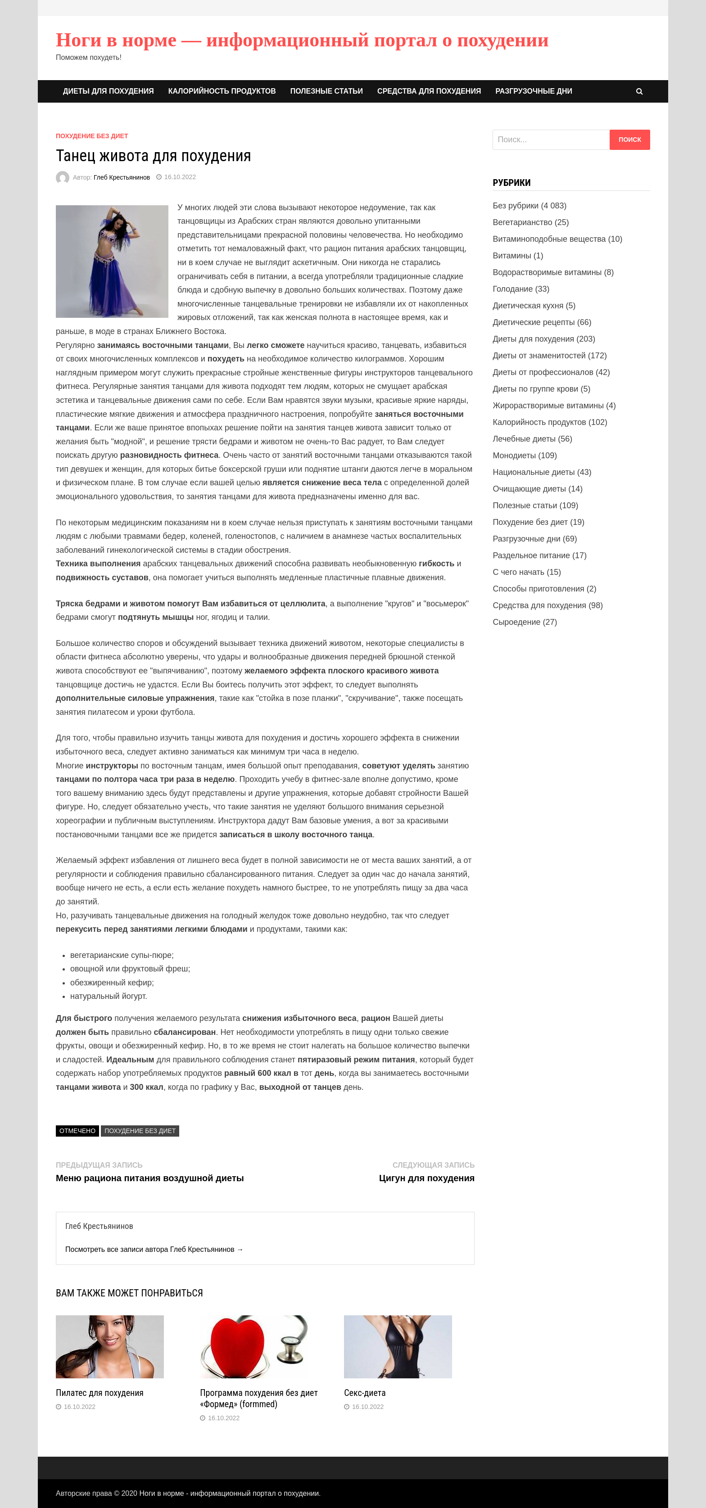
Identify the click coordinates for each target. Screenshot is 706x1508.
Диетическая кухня (528, 305)
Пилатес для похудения (100, 1392)
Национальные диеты (534, 472)
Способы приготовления (538, 588)
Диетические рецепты (534, 322)
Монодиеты (514, 455)
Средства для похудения (429, 91)
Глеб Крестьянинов (122, 177)
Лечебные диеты (524, 438)
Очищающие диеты (529, 488)
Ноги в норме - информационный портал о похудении (229, 1493)
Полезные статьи (326, 91)
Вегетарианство (522, 222)
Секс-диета (364, 1392)
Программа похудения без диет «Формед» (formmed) (259, 1398)
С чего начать (518, 572)
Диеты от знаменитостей (539, 355)
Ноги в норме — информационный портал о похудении (302, 40)
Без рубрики (516, 205)
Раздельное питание (531, 555)
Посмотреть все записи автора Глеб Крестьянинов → (154, 1249)
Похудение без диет (92, 136)
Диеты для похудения (108, 91)
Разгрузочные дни (533, 91)
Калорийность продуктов (222, 91)
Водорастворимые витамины (547, 272)
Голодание (513, 288)
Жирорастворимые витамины (548, 405)
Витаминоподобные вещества (549, 239)
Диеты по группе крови (535, 388)
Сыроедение (516, 622)
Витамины (512, 255)
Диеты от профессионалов (543, 372)
